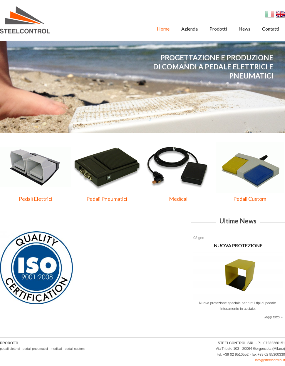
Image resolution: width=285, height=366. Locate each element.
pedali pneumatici (35, 348)
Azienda (189, 28)
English (280, 14)
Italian (269, 14)
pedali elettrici (10, 348)
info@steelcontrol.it (270, 360)
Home (163, 28)
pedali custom (75, 348)
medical (56, 348)
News (244, 28)
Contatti (270, 28)
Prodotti (218, 28)
